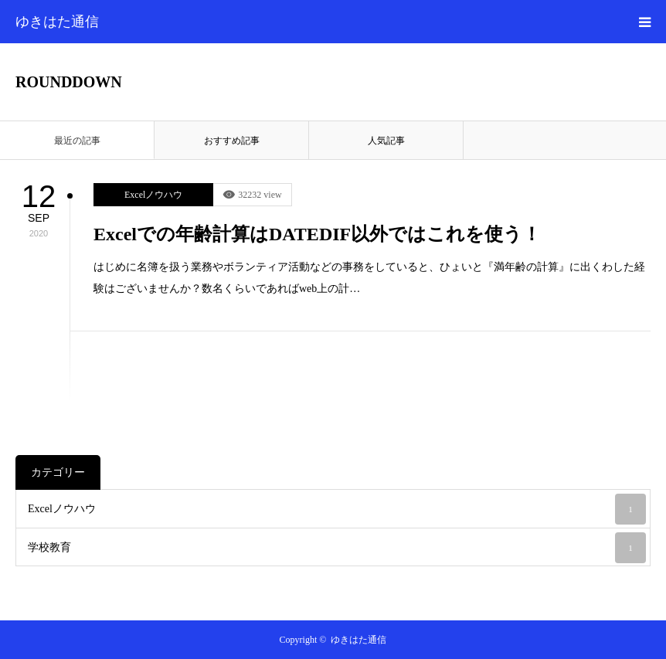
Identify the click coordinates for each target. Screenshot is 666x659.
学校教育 (337, 547)
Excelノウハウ (153, 194)
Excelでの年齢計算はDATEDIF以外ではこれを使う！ (317, 234)
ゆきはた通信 (57, 21)
